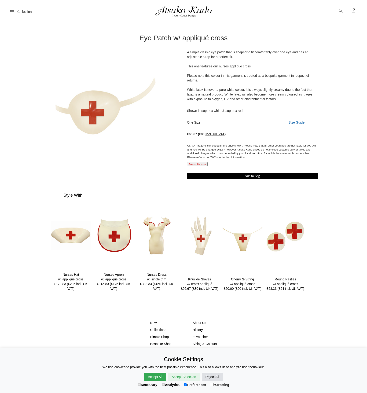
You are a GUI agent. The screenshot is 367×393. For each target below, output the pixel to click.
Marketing (220, 385)
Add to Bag (252, 176)
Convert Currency (197, 164)
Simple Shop (159, 337)
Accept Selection (184, 377)
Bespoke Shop (161, 344)
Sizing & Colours (205, 344)
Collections (158, 330)
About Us (199, 323)
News (154, 323)
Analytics (171, 385)
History (198, 330)
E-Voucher (200, 337)
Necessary (147, 385)
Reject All (212, 377)
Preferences (195, 385)
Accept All (155, 377)
